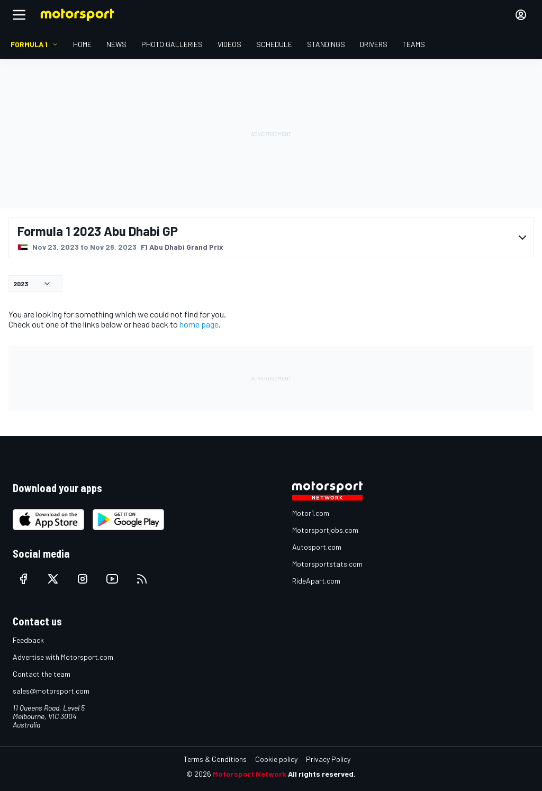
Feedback (28, 639)
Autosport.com (316, 546)
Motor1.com (310, 512)
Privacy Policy (328, 758)
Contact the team (41, 673)
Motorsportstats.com (327, 563)
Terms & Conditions (215, 758)
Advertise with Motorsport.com (63, 656)
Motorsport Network (249, 773)
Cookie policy (276, 758)
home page (199, 324)
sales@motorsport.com (51, 690)
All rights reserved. (322, 773)
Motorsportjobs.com (325, 529)
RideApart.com (316, 580)
